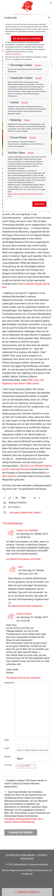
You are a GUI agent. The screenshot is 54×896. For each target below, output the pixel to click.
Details (38, 65)
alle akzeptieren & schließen (27, 38)
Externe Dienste (17, 137)
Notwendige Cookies (20, 65)
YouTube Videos (16, 152)
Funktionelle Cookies (20, 77)
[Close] (49, 17)
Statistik (13, 102)
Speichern (39, 204)
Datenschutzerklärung (13, 54)
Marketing (14, 119)
